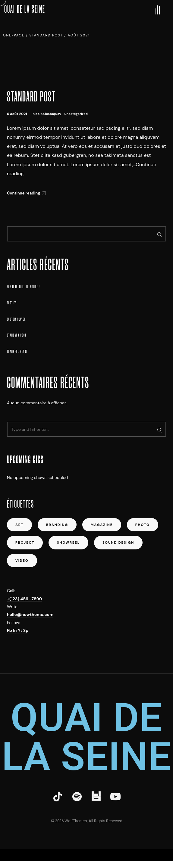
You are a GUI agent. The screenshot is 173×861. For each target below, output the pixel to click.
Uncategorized (76, 114)
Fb (10, 630)
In (15, 630)
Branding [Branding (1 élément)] (57, 525)
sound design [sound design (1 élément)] (118, 542)
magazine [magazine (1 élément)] (102, 525)
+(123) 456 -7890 (24, 598)
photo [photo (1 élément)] (142, 525)
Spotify (12, 303)
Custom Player (16, 319)
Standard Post (31, 96)
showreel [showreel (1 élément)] (68, 542)
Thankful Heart (17, 351)
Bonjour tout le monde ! (23, 286)
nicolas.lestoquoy (47, 114)
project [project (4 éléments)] (24, 542)
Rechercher (159, 233)
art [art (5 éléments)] (19, 525)
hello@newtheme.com (30, 614)
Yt (20, 630)
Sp (26, 630)
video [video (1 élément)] (22, 560)
